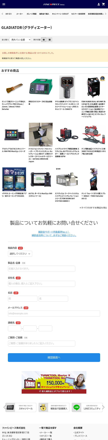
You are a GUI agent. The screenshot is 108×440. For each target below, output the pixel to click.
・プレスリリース (80, 435)
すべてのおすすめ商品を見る (94, 207)
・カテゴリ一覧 (45, 435)
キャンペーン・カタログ (60, 14)
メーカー (19, 14)
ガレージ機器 (31, 14)
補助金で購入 (44, 14)
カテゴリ (8, 14)
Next (105, 14)
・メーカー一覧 (45, 432)
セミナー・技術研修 (78, 14)
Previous (2, 14)
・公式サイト (78, 432)
